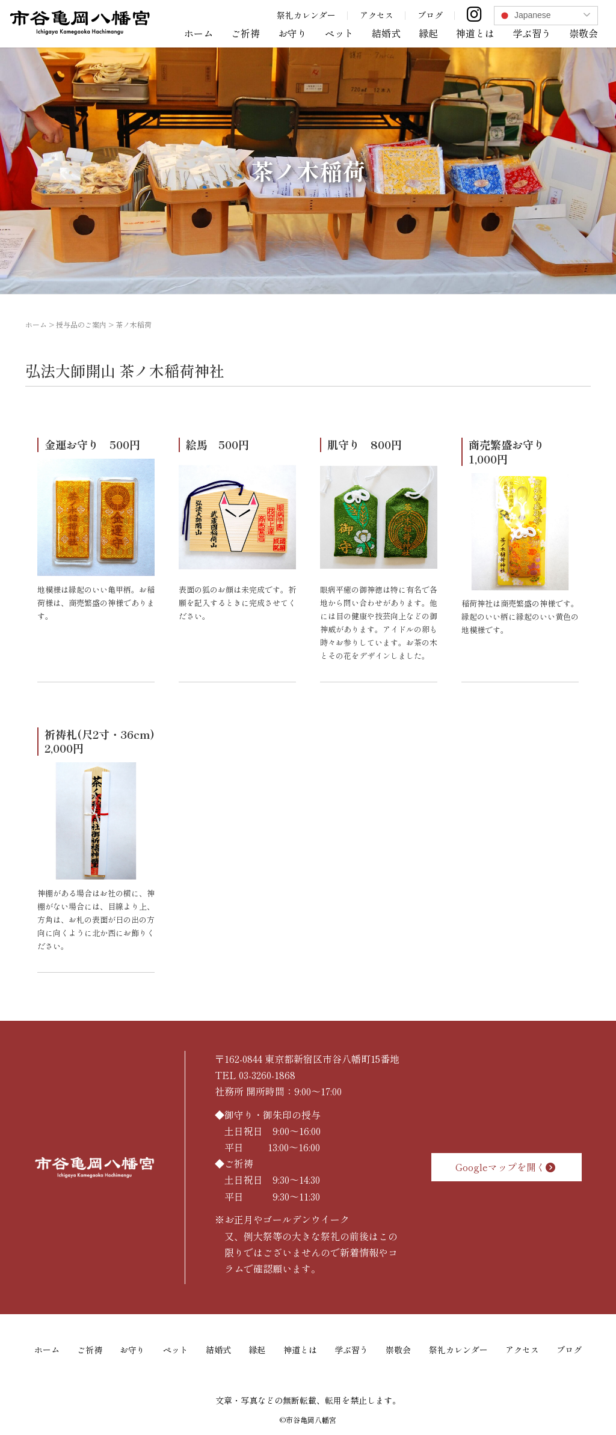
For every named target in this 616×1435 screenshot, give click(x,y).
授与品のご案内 (81, 324)
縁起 (428, 33)
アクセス (376, 15)
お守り (292, 33)
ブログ (430, 15)
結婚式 (386, 33)
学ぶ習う (532, 33)
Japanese (524, 15)
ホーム (198, 33)
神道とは (475, 33)
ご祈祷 (245, 33)
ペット (339, 33)
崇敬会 (583, 33)
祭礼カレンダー (306, 15)
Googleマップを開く (506, 1167)
